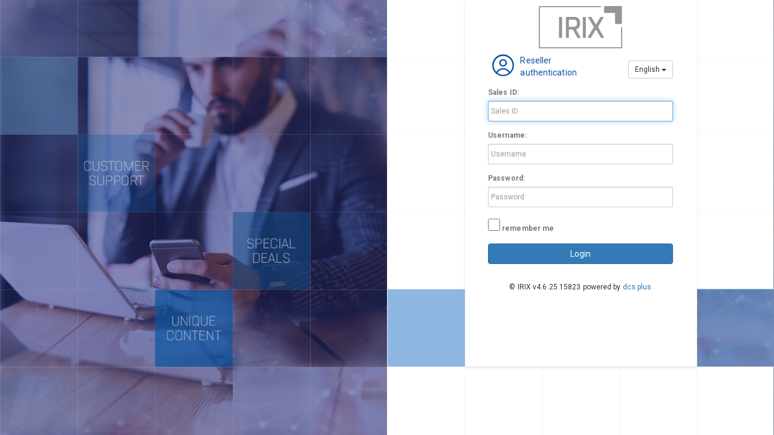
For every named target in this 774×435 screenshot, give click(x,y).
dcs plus (637, 287)
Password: (506, 178)
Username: (507, 135)
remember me (528, 228)
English (650, 69)
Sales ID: (503, 92)
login (580, 254)
